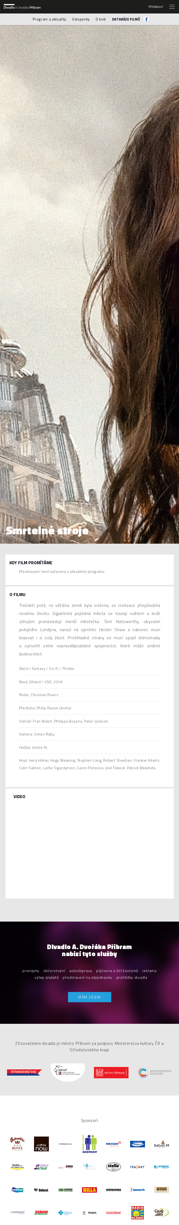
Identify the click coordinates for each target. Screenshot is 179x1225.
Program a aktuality (49, 19)
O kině (101, 19)
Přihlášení (155, 6)
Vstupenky (81, 19)
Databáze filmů (126, 19)
